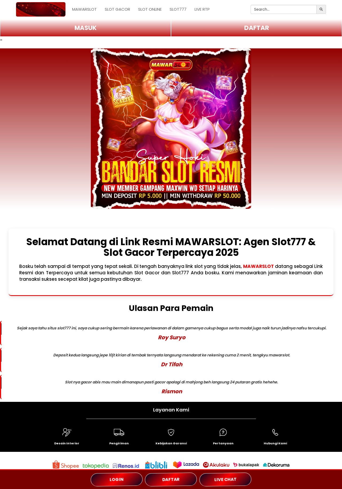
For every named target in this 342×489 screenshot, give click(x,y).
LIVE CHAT (225, 479)
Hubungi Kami (275, 443)
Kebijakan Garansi (171, 443)
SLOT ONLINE (150, 9)
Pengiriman (119, 443)
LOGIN (116, 479)
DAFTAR (256, 28)
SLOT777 (178, 9)
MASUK (86, 28)
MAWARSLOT (84, 9)
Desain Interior (66, 443)
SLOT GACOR (117, 9)
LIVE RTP (202, 9)
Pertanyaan (223, 443)
